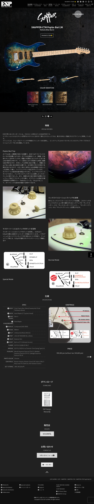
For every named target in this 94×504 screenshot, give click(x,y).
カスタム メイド (37, 5)
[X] (43, 116)
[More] (51, 116)
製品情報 (30, 5)
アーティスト (56, 5)
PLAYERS (41, 485)
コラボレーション (66, 5)
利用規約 (78, 492)
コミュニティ (80, 5)
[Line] (48, 116)
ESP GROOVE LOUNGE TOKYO (62, 485)
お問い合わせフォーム (47, 455)
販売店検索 (47, 434)
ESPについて (88, 5)
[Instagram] (45, 116)
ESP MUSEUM (61, 489)
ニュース (45, 5)
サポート (74, 5)
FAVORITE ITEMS (70, 1)
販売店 (50, 5)
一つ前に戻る (47, 465)
